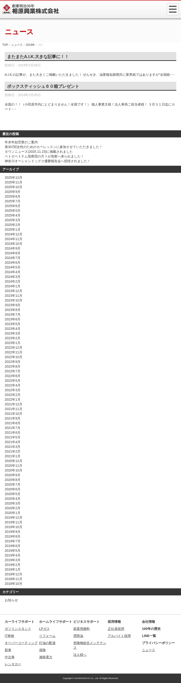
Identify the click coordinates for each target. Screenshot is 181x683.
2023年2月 (13, 338)
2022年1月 (13, 399)
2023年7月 (13, 314)
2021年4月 (13, 442)
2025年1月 (13, 229)
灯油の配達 (47, 643)
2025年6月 (13, 206)
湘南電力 (45, 657)
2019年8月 (13, 536)
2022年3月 (13, 390)
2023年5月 (13, 324)
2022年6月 (13, 376)
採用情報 (114, 622)
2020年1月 (13, 513)
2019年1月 (13, 569)
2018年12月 (13, 574)
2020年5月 (13, 494)
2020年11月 (13, 465)
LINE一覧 (149, 636)
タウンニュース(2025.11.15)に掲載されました (39, 151)
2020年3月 (13, 503)
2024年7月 (13, 258)
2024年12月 (13, 234)
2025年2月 (13, 225)
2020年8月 (13, 480)
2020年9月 (13, 475)
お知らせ (11, 600)
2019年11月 (13, 522)
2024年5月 (13, 267)
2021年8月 (13, 423)
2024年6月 (13, 262)
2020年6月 (13, 489)
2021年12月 (13, 404)
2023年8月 (13, 310)
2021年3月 (13, 447)
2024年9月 (13, 248)
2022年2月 (13, 395)
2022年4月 (13, 385)
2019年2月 (13, 565)
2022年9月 (13, 362)
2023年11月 (13, 295)
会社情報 (148, 622)
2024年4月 (13, 272)
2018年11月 (13, 579)
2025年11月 (13, 182)
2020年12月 (13, 461)
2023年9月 (13, 305)
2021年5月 (13, 437)
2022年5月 (13, 380)
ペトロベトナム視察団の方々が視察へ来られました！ (44, 156)
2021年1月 (13, 456)
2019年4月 (13, 555)
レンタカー (13, 664)
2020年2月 (13, 508)
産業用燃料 (81, 629)
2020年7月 (13, 484)
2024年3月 (13, 277)
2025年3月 (13, 220)
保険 (42, 650)
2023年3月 (13, 333)
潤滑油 (78, 636)
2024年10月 (13, 244)
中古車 (10, 657)
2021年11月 (13, 409)
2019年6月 (13, 546)
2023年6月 (13, 319)
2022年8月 (13, 366)
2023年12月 (13, 291)
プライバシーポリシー (158, 643)
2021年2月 (13, 451)
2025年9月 (13, 192)
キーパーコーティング (21, 643)
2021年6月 (13, 432)
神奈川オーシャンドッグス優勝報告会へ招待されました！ (47, 161)
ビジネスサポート (86, 622)
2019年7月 (13, 541)
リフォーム (47, 636)
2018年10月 (13, 583)
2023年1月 (13, 343)
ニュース (148, 650)
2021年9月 (13, 418)
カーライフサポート (19, 622)
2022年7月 (13, 371)
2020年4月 (13, 499)
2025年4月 (13, 215)
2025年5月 (13, 210)
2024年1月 (13, 286)
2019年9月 (13, 532)
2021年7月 (13, 428)
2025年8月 (13, 196)
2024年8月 (13, 253)
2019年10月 (13, 527)
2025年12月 (13, 177)
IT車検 (9, 636)
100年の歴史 (151, 629)
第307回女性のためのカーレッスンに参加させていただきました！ (54, 147)
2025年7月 (13, 201)
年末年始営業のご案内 (21, 142)
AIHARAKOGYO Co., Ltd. (86, 678)
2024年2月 (13, 281)
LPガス (44, 629)
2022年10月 (13, 357)
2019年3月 (13, 560)
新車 (8, 650)
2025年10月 (13, 187)
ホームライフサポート (55, 622)
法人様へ (79, 655)
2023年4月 (13, 329)
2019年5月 (13, 550)
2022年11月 (13, 352)
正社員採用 (116, 629)
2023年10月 (13, 300)
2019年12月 (13, 517)
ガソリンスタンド (18, 629)
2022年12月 (13, 347)
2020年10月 (13, 470)
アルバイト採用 (119, 636)
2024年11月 (13, 239)
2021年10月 (13, 414)
